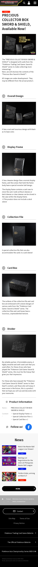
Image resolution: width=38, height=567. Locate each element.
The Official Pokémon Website (19, 542)
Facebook (28, 427)
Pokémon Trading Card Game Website (19, 533)
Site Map (12, 518)
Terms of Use (25, 518)
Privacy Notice (19, 523)
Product (8, 499)
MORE (18, 488)
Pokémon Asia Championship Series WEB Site (19, 551)
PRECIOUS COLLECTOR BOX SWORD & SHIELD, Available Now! (16, 22)
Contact (20, 511)
